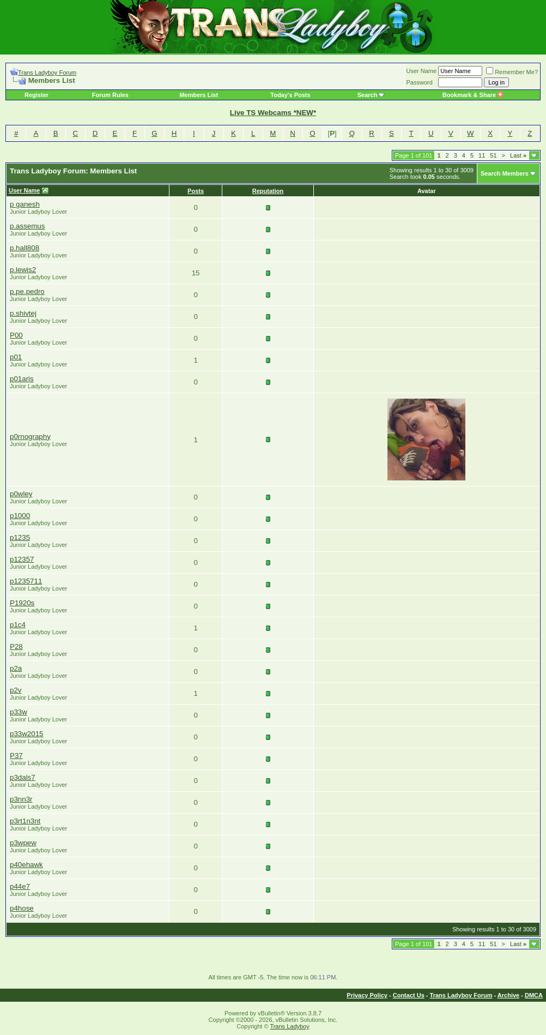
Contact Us (408, 995)
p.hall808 (24, 248)
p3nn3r (21, 799)
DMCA (534, 995)
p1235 (20, 537)
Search (367, 95)
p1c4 (18, 625)
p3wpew (23, 843)
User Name (422, 71)
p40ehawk (26, 865)
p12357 (22, 559)
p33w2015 (27, 734)
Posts (195, 191)
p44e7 (20, 886)
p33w (18, 712)
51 (493, 155)
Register (36, 95)
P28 (16, 646)
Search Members (505, 173)
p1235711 (26, 581)
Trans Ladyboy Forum (47, 72)
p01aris (22, 379)
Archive (508, 995)
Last (518, 155)
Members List (198, 95)
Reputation (267, 191)
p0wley (21, 494)
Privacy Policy (367, 995)
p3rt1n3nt (25, 821)
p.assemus (27, 226)
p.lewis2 (23, 270)
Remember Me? (512, 72)
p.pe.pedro (27, 291)
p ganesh (25, 204)
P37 (16, 755)
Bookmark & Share (472, 95)
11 (481, 155)
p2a (16, 668)
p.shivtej (23, 313)
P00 (16, 335)
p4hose (22, 908)
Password (420, 82)
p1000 (20, 516)
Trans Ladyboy (289, 1026)
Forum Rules (110, 95)
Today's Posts (290, 95)
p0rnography (30, 436)
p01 (16, 357)
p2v (16, 690)
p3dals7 (22, 777)
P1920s (22, 603)
